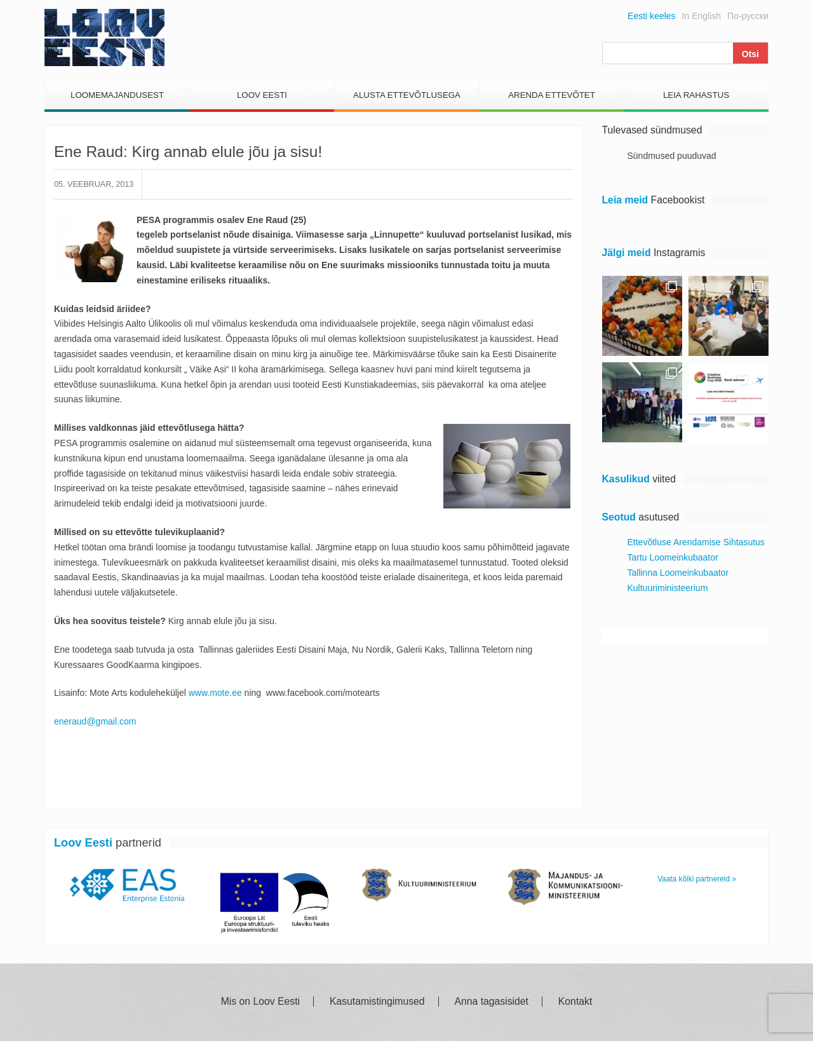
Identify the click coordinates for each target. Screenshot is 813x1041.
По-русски (748, 16)
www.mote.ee (215, 693)
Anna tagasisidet (491, 1002)
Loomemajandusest (117, 95)
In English (701, 16)
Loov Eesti (262, 95)
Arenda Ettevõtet (551, 95)
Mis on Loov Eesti (260, 1002)
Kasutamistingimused (377, 1002)
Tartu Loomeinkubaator (673, 557)
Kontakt (575, 1002)
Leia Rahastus (696, 95)
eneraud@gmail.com (95, 721)
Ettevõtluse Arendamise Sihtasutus (696, 542)
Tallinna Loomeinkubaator (678, 573)
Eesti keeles (651, 16)
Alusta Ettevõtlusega (406, 95)
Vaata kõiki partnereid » (696, 878)
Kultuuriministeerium (668, 588)
